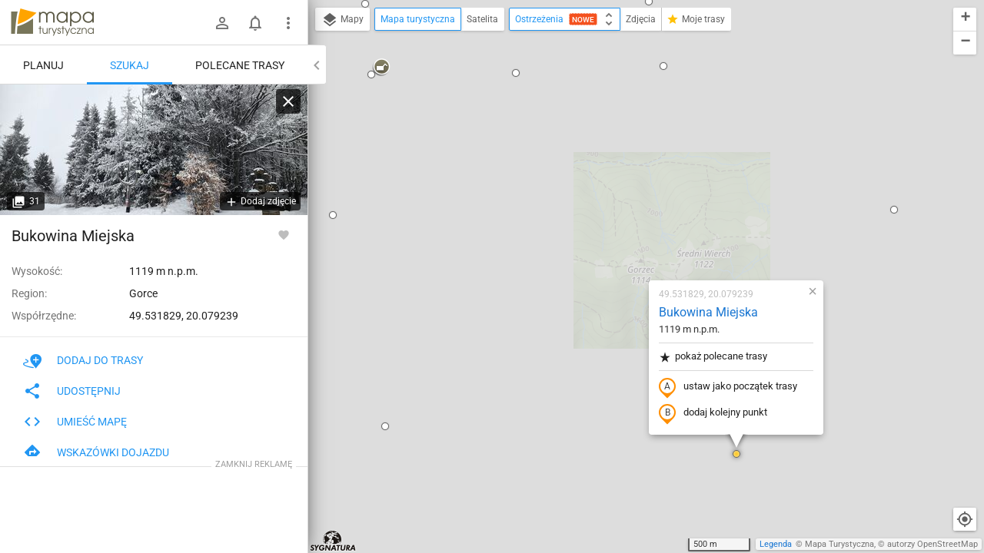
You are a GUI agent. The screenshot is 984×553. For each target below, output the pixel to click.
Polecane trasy (239, 65)
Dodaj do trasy (83, 360)
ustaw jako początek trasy (637, 210)
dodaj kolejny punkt (622, 236)
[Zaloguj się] (222, 23)
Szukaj (129, 65)
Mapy (342, 20)
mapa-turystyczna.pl (52, 22)
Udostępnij (72, 391)
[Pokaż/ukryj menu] (288, 23)
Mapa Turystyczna (839, 544)
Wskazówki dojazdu (96, 452)
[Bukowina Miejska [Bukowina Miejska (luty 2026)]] (154, 149)
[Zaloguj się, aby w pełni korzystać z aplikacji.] (283, 234)
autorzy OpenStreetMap (932, 544)
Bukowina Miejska (617, 134)
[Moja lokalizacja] (964, 519)
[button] (646, 276)
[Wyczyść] (288, 101)
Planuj (43, 65)
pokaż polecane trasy (622, 179)
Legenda (776, 544)
